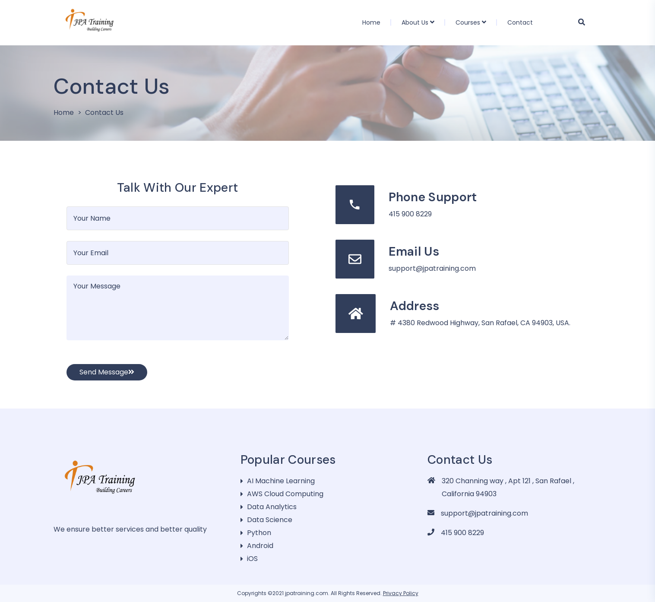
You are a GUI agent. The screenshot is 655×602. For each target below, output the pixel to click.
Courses (468, 22)
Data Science (269, 520)
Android (260, 546)
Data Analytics (272, 507)
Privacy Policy (400, 593)
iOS (252, 559)
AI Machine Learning (281, 481)
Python (259, 533)
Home (371, 22)
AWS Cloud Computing (285, 494)
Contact (520, 22)
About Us (415, 22)
